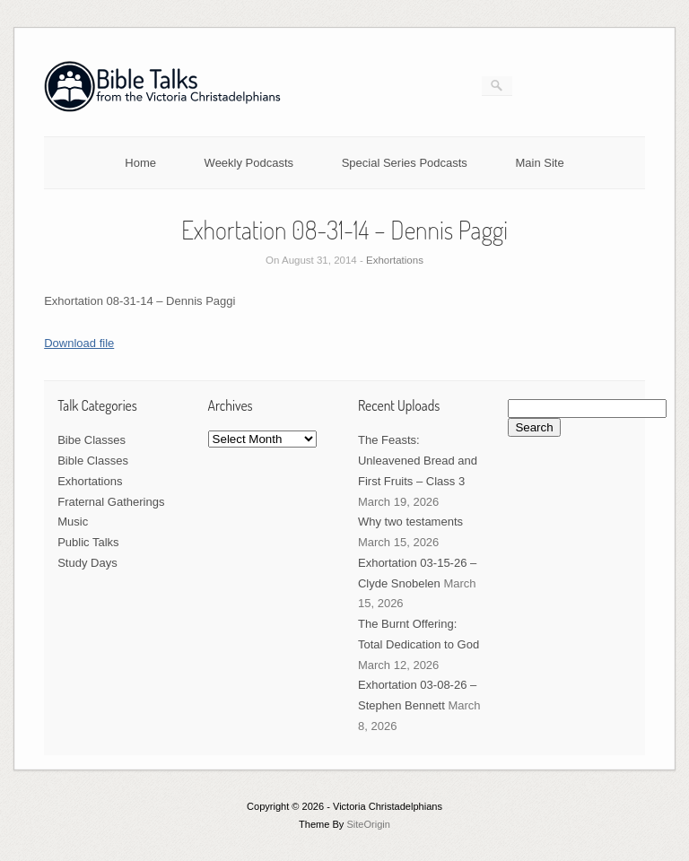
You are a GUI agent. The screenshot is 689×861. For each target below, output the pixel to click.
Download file (79, 343)
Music (72, 521)
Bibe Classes (91, 440)
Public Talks (87, 542)
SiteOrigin (368, 824)
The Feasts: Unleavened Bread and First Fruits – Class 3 (417, 460)
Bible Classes (92, 460)
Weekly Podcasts (249, 163)
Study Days (87, 563)
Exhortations (394, 260)
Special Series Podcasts (404, 163)
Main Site (540, 163)
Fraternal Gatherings (110, 502)
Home (140, 163)
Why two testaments (410, 521)
